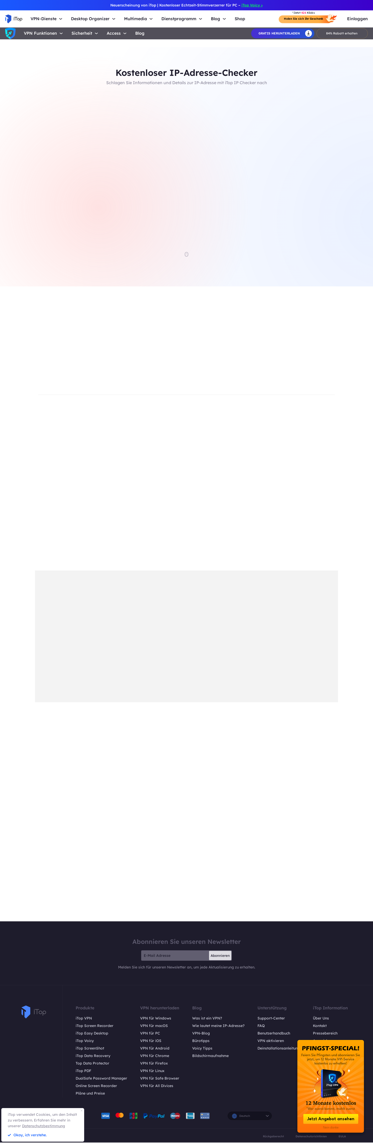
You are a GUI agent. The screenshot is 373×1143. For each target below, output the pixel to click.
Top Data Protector (92, 1063)
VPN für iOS (150, 1041)
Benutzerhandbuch (273, 1033)
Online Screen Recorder (96, 1086)
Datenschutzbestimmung (43, 1126)
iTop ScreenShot (90, 1048)
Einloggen (357, 18)
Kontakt (320, 1026)
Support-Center (271, 1018)
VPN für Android (154, 1048)
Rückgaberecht (273, 1137)
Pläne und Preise (90, 1093)
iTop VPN (84, 1018)
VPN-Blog (201, 1033)
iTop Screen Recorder (94, 1026)
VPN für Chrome (154, 1056)
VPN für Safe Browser (159, 1078)
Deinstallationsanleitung (278, 1048)
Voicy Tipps (202, 1048)
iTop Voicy (85, 1041)
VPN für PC (150, 1033)
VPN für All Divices (156, 1086)
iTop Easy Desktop (92, 1033)
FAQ (261, 1026)
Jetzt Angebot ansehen (330, 1119)
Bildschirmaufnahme (210, 1056)
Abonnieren (220, 956)
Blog (140, 33)
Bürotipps (201, 1041)
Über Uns (321, 1018)
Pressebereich (325, 1033)
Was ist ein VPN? (207, 1018)
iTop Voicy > (252, 5)
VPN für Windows (155, 1018)
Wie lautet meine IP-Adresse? (218, 1026)
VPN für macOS (154, 1026)
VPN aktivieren (270, 1041)
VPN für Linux (152, 1071)
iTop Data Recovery (93, 1056)
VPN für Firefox (154, 1063)
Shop (240, 18)
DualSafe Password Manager (101, 1078)
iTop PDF (83, 1071)
